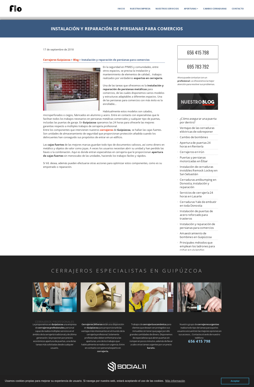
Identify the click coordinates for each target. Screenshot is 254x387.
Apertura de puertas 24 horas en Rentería (195, 144)
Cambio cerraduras (215, 8)
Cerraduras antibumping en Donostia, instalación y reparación (198, 183)
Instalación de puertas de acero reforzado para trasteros (196, 214)
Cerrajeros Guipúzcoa (56, 59)
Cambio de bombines (194, 137)
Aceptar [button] (235, 381)
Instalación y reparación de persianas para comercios (197, 226)
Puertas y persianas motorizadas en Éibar (194, 159)
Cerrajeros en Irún (192, 152)
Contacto (238, 8)
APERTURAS (190, 8)
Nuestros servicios (167, 8)
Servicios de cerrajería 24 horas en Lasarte (196, 194)
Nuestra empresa (140, 8)
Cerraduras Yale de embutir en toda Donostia (198, 203)
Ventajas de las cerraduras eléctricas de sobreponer (197, 129)
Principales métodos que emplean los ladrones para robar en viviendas (197, 246)
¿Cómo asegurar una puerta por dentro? (198, 120)
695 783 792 (198, 66)
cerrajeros (106, 129)
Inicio (121, 8)
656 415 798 (198, 52)
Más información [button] (175, 380)
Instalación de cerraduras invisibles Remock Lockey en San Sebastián (198, 170)
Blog (76, 59)
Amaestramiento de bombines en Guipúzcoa (196, 235)
